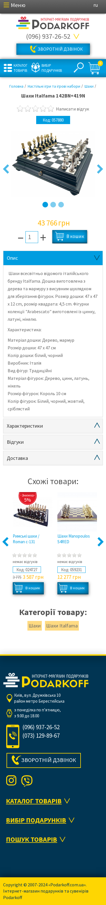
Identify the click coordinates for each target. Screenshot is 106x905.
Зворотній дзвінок (60, 49)
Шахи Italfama (62, 625)
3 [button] (61, 204)
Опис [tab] (12, 258)
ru (96, 5)
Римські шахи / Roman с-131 (26, 538)
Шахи (35, 625)
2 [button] (53, 204)
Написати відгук (72, 109)
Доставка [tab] (17, 458)
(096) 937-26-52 (48, 36)
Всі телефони (76, 36)
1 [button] (45, 204)
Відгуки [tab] (15, 442)
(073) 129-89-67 (41, 735)
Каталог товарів (20, 68)
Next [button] (99, 169)
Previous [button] (6, 169)
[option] (53, 164)
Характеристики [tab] (25, 426)
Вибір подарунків (51, 68)
